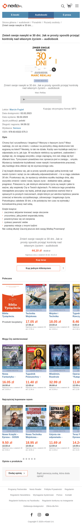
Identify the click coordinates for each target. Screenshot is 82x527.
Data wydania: (9, 117)
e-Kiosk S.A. (48, 522)
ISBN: (5, 132)
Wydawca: (7, 128)
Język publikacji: (10, 120)
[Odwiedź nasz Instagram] (39, 514)
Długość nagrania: (11, 124)
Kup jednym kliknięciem (38, 268)
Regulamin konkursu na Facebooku (24, 501)
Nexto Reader (35, 489)
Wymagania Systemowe (43, 495)
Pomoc (59, 495)
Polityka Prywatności (53, 489)
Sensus (17, 128)
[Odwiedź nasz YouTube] (47, 514)
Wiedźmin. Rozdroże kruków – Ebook (57, 377)
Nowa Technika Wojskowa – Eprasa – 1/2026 (34, 437)
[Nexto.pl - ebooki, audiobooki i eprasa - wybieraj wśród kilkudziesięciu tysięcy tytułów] (12, 6)
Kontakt (68, 495)
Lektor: (6, 109)
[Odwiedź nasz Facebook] (31, 514)
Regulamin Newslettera (20, 495)
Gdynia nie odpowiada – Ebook (56, 437)
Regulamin (69, 489)
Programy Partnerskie (17, 489)
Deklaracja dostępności (33, 506)
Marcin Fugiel (17, 109)
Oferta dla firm (52, 506)
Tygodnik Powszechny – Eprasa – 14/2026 (34, 377)
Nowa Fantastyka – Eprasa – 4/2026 (10, 377)
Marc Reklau (40, 93)
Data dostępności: (11, 113)
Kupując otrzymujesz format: (57, 109)
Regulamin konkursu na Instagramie (57, 501)
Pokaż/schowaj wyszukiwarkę (63, 6)
